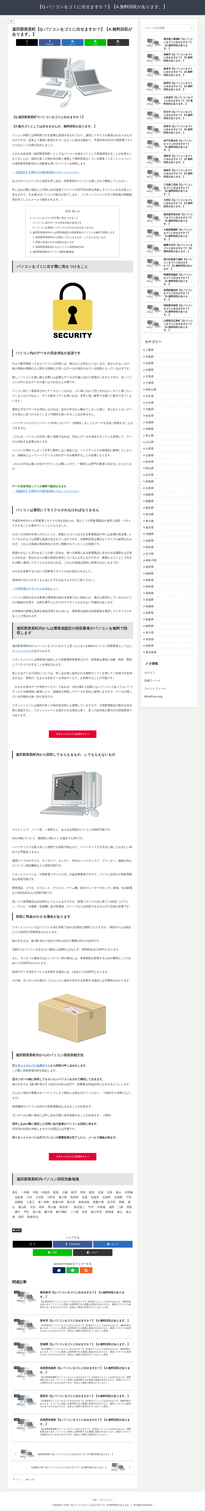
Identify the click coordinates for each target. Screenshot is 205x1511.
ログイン (149, 672)
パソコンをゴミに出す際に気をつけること (56, 218)
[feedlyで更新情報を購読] (73, 1271)
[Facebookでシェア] (52, 42)
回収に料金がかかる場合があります (55, 242)
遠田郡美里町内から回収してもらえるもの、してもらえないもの (71, 237)
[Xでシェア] (32, 42)
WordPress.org (153, 696)
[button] (113, 42)
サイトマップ (106, 1501)
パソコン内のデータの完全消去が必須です (59, 223)
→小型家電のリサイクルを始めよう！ (35, 589)
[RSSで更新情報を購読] (80, 1271)
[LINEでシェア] (93, 42)
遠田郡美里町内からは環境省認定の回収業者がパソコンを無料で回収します (74, 232)
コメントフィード (155, 688)
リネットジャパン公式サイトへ (73, 734)
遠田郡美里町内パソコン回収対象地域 (53, 252)
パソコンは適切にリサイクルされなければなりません (65, 227)
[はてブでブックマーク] (72, 42)
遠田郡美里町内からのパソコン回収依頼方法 (60, 247)
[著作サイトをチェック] (66, 1271)
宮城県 (17, 1231)
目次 (68, 211)
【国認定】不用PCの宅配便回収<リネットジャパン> (47, 172)
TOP (94, 1501)
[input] (169, 28)
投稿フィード (152, 680)
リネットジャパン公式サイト (32, 1066)
